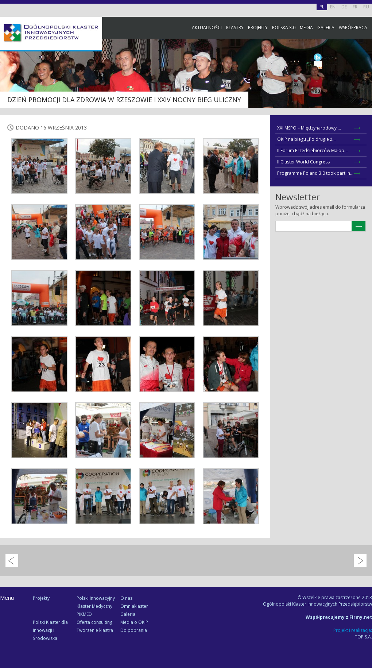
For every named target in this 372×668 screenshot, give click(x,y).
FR (355, 7)
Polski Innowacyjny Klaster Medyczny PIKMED (96, 606)
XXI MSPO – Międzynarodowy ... (309, 128)
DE (344, 7)
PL (321, 7)
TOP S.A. (363, 637)
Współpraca (353, 27)
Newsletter (364, 135)
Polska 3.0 (283, 27)
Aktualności (207, 27)
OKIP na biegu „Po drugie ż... (306, 139)
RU (366, 7)
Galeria (325, 27)
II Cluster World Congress (303, 162)
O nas (126, 598)
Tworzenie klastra (95, 630)
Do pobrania (133, 630)
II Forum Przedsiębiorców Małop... (312, 150)
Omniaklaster (134, 606)
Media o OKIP (134, 622)
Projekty (258, 27)
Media (306, 27)
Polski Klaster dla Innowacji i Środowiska (50, 630)
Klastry (235, 27)
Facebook (364, 81)
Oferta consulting (94, 622)
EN (333, 7)
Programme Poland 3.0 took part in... (315, 173)
